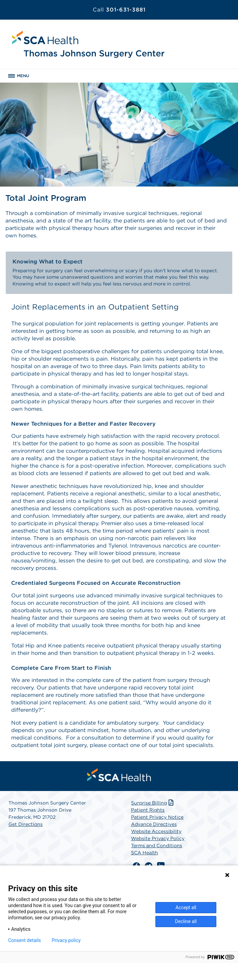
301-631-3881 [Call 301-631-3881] (119, 9)
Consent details (24, 940)
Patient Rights (148, 810)
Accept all (185, 907)
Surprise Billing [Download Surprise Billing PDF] (153, 803)
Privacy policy (66, 940)
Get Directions (25, 824)
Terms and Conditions (156, 845)
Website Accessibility (156, 831)
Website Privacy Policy (158, 838)
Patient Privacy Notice (157, 817)
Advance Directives (154, 824)
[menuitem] (119, 774)
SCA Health (144, 852)
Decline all (186, 921)
